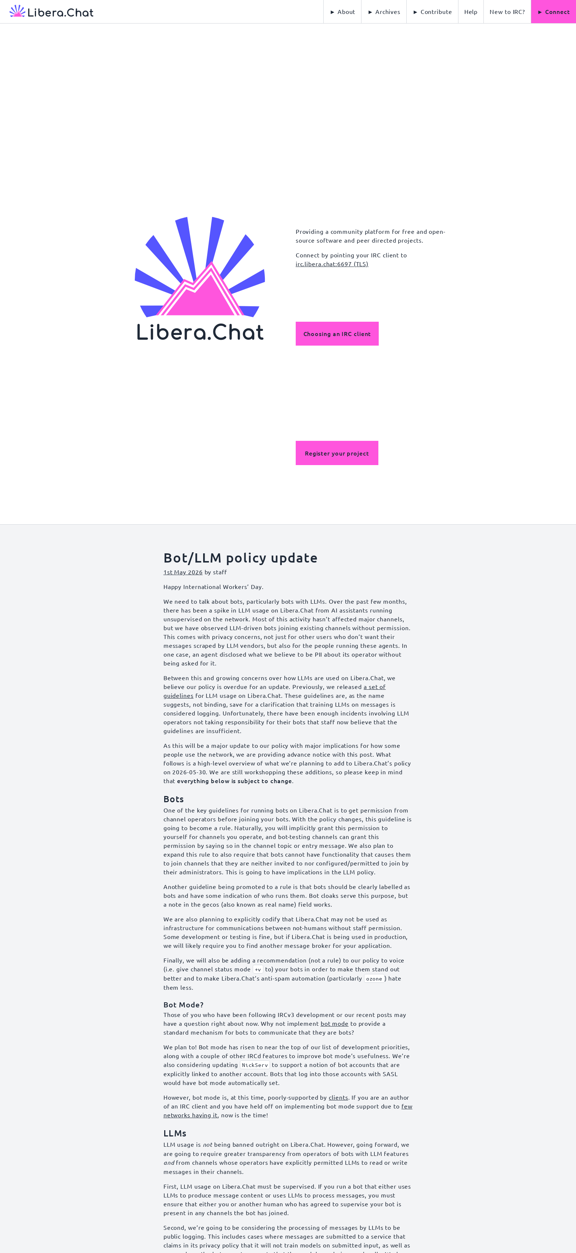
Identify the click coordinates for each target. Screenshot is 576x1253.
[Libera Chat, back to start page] (47, 11)
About (347, 11)
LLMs (175, 1133)
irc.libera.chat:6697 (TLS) (332, 263)
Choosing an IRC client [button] (337, 333)
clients (338, 1097)
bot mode (335, 1023)
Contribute (436, 11)
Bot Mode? (183, 1004)
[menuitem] (471, 11)
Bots (173, 798)
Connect (557, 11)
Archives (387, 11)
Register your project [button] (337, 453)
